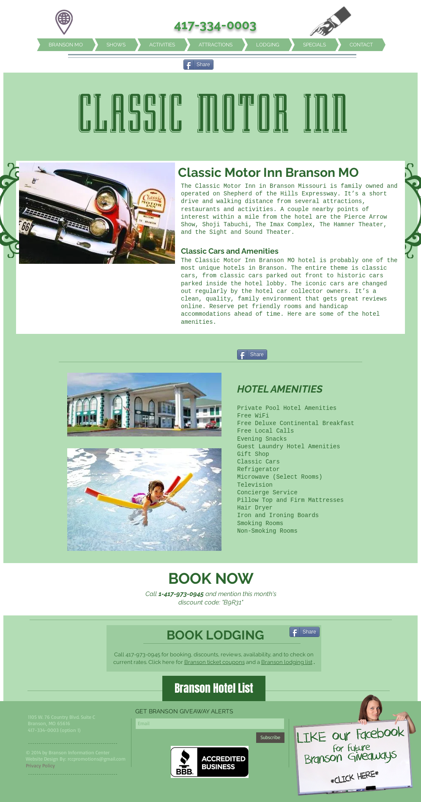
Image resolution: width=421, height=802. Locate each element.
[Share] (198, 65)
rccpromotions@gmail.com (97, 759)
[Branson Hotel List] (213, 688)
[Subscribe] (270, 737)
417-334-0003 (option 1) (54, 730)
